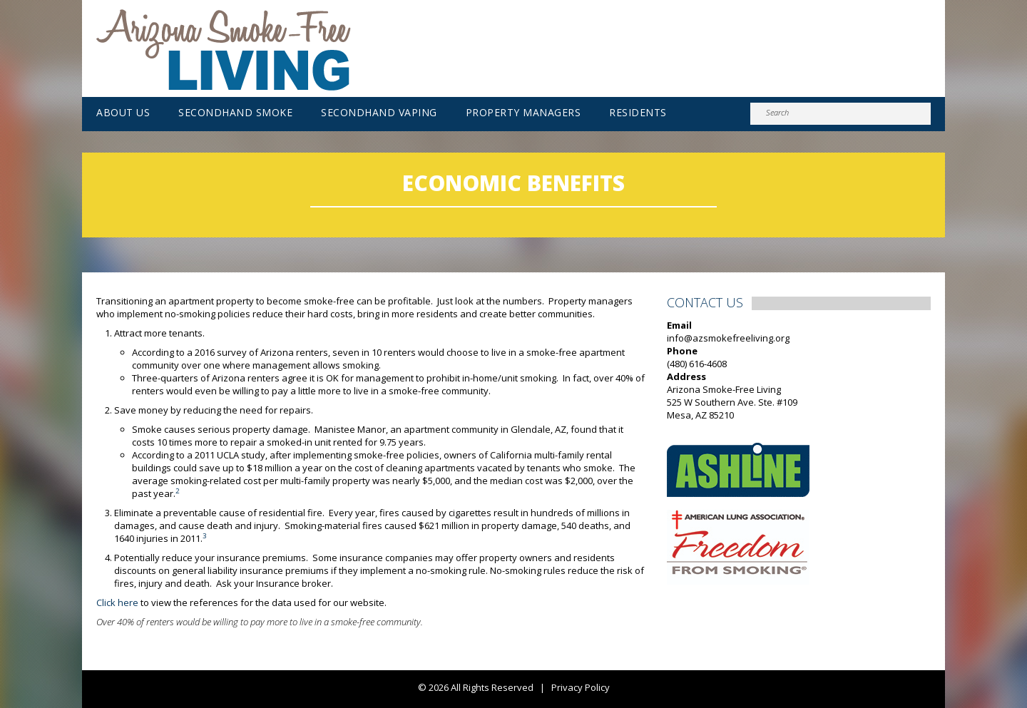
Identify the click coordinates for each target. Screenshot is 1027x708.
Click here (117, 602)
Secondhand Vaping (379, 112)
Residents (638, 112)
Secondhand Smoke (235, 112)
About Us (123, 112)
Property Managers (523, 112)
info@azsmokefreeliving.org (728, 338)
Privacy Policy (580, 687)
